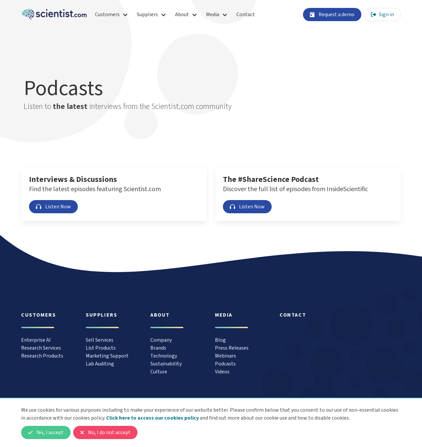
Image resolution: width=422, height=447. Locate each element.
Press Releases (232, 348)
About (182, 14)
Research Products (42, 356)
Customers (107, 14)
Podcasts (225, 363)
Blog (220, 340)
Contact (245, 14)
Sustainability (166, 363)
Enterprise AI (36, 340)
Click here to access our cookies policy (152, 418)
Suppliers (147, 14)
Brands (158, 348)
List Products (101, 348)
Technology (163, 356)
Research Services (41, 348)
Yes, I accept (46, 432)
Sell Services (99, 340)
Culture (158, 371)
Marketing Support (107, 356)
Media (212, 14)
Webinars (225, 356)
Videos (222, 371)
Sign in (382, 14)
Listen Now (53, 206)
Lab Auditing (100, 363)
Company (161, 340)
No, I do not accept (105, 432)
